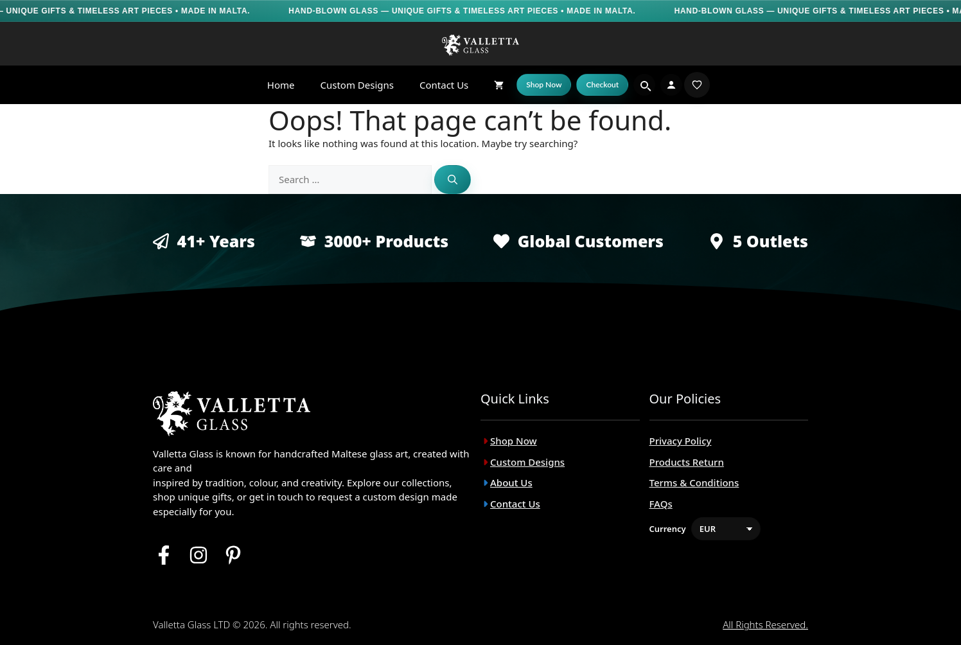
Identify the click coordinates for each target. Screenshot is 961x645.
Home (281, 84)
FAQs (661, 503)
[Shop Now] (543, 85)
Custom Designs (357, 84)
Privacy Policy (680, 440)
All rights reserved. (765, 624)
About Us (511, 482)
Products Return (686, 461)
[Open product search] (644, 85)
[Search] (452, 179)
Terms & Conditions (694, 482)
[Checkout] (602, 85)
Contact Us (443, 84)
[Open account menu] (671, 85)
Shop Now (513, 440)
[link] (697, 85)
